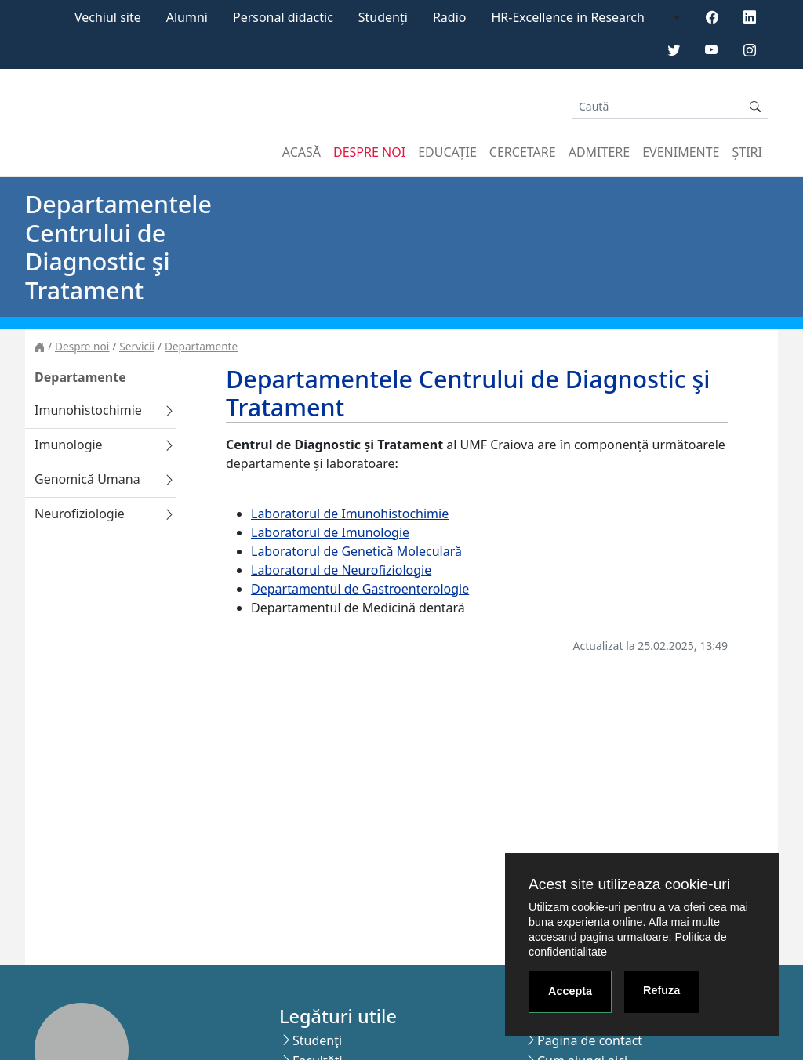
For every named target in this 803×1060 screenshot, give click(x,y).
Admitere (599, 152)
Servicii (136, 346)
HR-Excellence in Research (568, 17)
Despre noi (369, 152)
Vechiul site (107, 17)
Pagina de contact (589, 1040)
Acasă (301, 152)
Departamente (201, 346)
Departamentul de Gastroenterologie (360, 588)
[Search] (657, 106)
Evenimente (680, 152)
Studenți (383, 17)
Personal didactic (283, 17)
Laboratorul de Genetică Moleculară (356, 551)
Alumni (187, 17)
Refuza (661, 990)
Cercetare (522, 152)
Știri (747, 152)
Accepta (570, 991)
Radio (450, 17)
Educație (447, 152)
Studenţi (317, 1040)
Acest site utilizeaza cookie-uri (629, 884)
